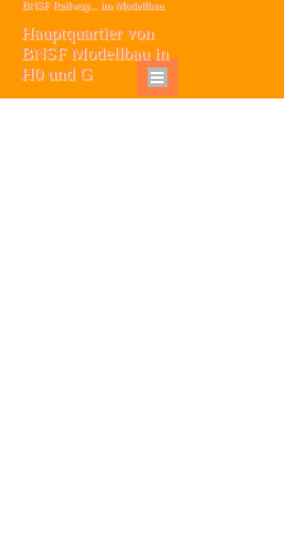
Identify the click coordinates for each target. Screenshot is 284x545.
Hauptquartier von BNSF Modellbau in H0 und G (97, 53)
